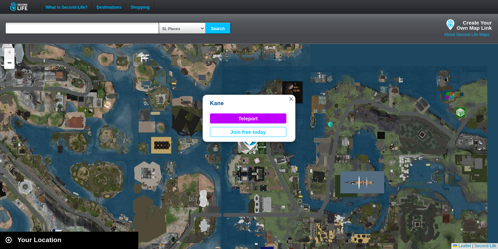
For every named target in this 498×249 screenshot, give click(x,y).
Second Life (23, 6)
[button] (291, 99)
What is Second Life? (66, 6)
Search (218, 28)
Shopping (139, 6)
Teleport (248, 118)
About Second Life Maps (466, 34)
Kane (217, 103)
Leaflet (462, 245)
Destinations (108, 6)
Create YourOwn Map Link (474, 25)
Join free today (248, 132)
